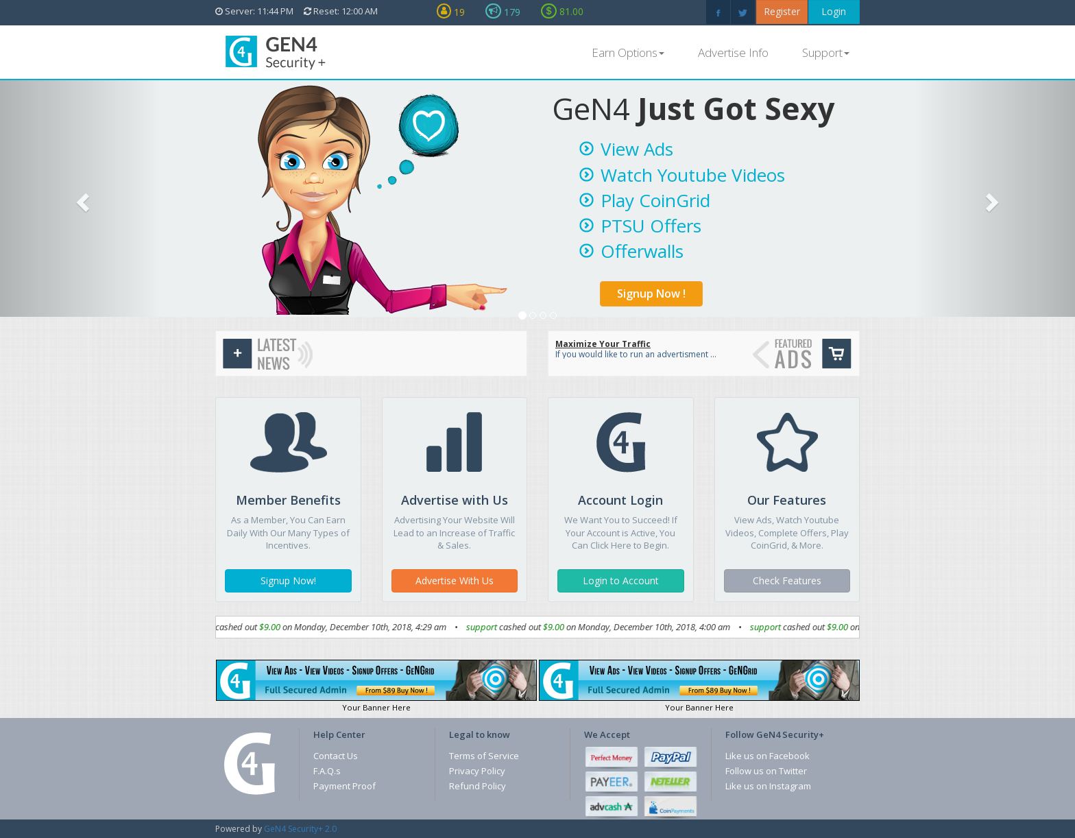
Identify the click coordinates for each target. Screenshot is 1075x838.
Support (825, 52)
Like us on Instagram (768, 786)
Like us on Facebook (767, 756)
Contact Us (335, 756)
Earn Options (628, 52)
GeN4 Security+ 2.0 (300, 829)
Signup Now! (288, 580)
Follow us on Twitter (766, 771)
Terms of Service (484, 756)
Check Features (787, 580)
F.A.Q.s (327, 771)
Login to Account (621, 580)
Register (782, 11)
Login (833, 11)
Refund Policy (477, 786)
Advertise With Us (454, 580)
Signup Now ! (651, 293)
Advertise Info (733, 52)
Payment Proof (344, 786)
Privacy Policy (477, 771)
